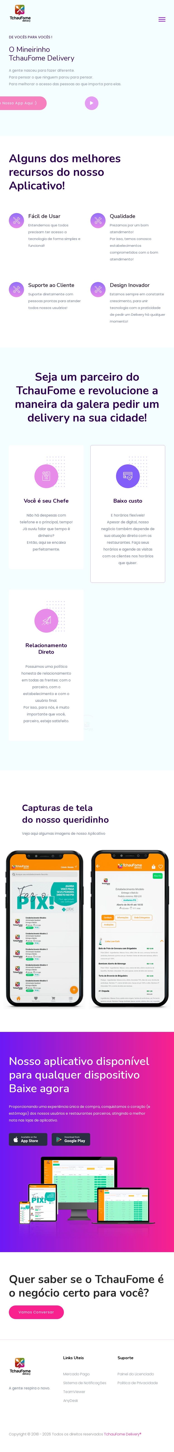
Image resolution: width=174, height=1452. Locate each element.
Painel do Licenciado (136, 1374)
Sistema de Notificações (84, 1383)
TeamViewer (74, 1391)
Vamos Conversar (36, 1312)
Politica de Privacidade (138, 1383)
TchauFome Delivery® (122, 1434)
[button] (161, 18)
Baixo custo (127, 501)
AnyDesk (70, 1400)
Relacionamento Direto (46, 648)
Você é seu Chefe (46, 501)
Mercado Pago (76, 1374)
